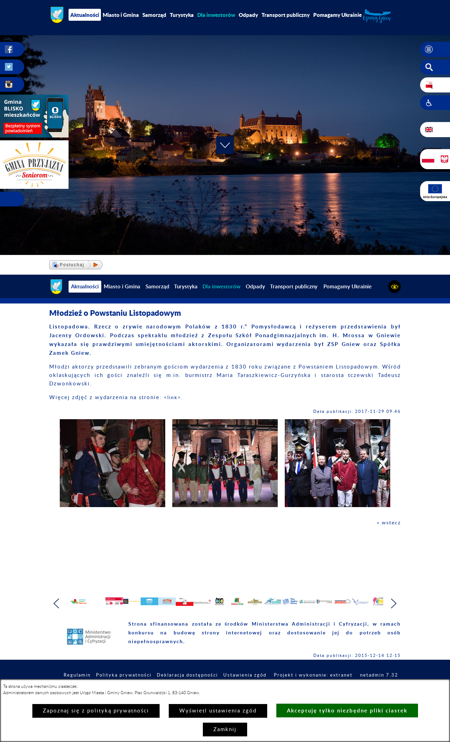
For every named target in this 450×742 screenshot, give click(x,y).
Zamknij (225, 729)
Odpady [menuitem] (248, 15)
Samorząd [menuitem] (154, 15)
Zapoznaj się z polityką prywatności (96, 711)
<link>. (174, 397)
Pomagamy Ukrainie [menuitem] (337, 15)
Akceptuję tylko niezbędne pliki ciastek (347, 710)
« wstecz (388, 522)
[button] (435, 50)
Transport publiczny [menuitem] (286, 15)
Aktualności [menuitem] (84, 15)
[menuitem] (216, 15)
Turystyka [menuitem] (182, 15)
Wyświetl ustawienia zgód (218, 711)
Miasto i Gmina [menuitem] (121, 15)
